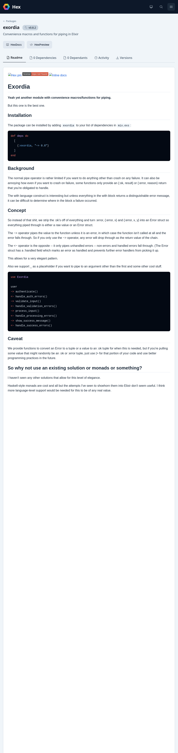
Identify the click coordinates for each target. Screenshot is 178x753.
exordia (11, 27)
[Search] (161, 7)
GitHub (11, 638)
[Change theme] (151, 7)
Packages (9, 21)
